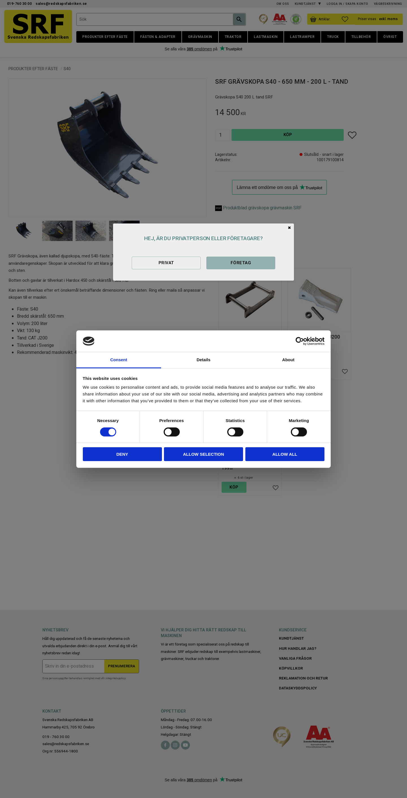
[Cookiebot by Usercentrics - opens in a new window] (299, 341)
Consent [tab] (118, 359)
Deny (122, 454)
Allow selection (203, 454)
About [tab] (288, 359)
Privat (166, 263)
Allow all (284, 454)
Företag (241, 263)
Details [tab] (203, 359)
